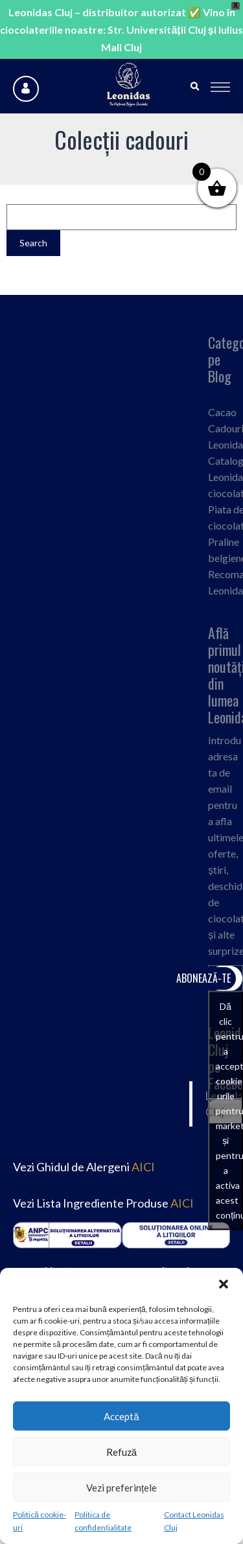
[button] (223, 1284)
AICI (143, 1167)
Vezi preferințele (121, 1487)
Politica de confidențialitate (103, 1521)
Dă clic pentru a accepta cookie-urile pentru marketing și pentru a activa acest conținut (229, 1111)
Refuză (121, 1452)
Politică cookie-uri (39, 1521)
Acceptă (121, 1416)
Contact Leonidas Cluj (194, 1521)
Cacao (222, 412)
